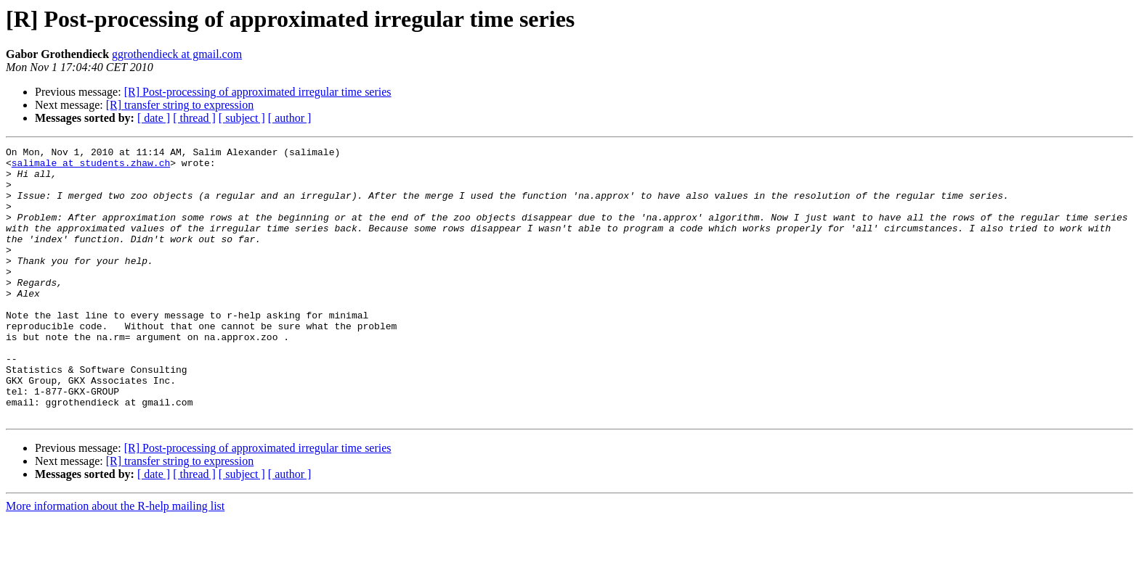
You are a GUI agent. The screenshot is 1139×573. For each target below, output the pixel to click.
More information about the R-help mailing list (115, 560)
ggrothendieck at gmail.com (177, 54)
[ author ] (290, 118)
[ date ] (153, 118)
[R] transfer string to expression (180, 105)
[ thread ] (194, 118)
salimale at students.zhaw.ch (91, 166)
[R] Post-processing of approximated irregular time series (258, 92)
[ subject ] (242, 118)
